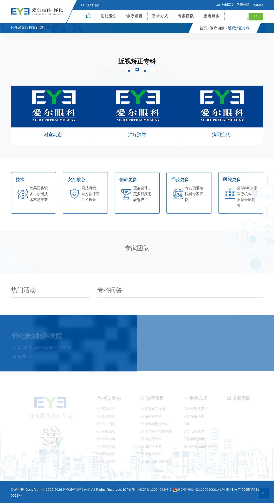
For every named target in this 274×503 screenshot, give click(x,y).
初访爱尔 (109, 16)
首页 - (204, 28)
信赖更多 (128, 180)
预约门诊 (90, 5)
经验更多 (180, 180)
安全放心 (76, 180)
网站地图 (18, 489)
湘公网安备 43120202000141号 (199, 489)
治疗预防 (137, 135)
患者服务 (212, 16)
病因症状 (221, 135)
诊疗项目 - (218, 28)
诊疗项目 (134, 16)
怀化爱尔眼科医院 (76, 489)
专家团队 (186, 16)
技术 (20, 180)
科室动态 (53, 135)
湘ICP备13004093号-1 (155, 489)
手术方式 (160, 16)
